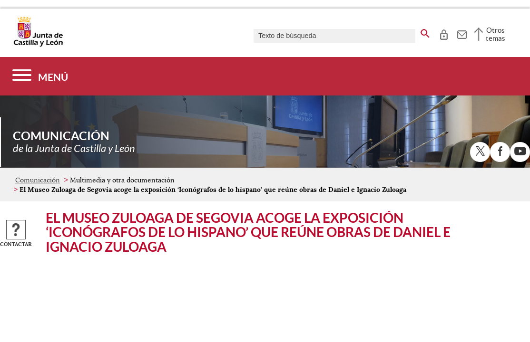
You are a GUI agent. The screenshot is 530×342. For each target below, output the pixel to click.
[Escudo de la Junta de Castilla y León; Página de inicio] (38, 44)
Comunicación (37, 180)
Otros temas (495, 34)
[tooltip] (444, 33)
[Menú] (40, 76)
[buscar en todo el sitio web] (425, 32)
